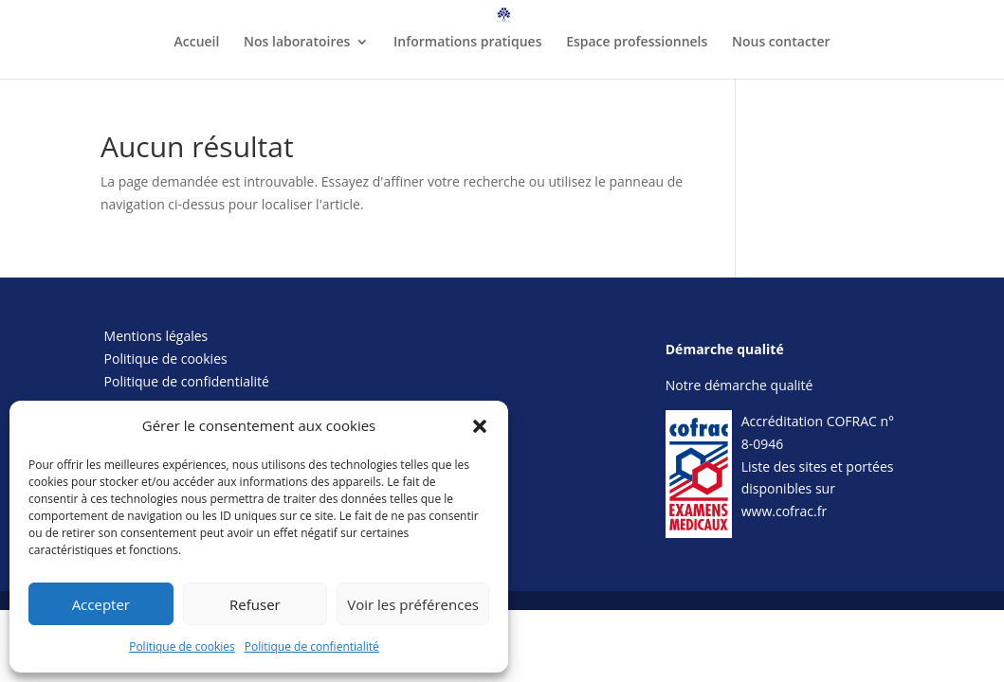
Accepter (101, 604)
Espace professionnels (636, 42)
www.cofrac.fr (784, 511)
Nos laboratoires (297, 42)
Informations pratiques (467, 42)
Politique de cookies (182, 646)
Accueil (196, 42)
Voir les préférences (413, 604)
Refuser (255, 604)
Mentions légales (156, 336)
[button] (479, 426)
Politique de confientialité (312, 646)
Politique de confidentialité (186, 381)
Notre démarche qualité (739, 385)
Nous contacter (781, 42)
